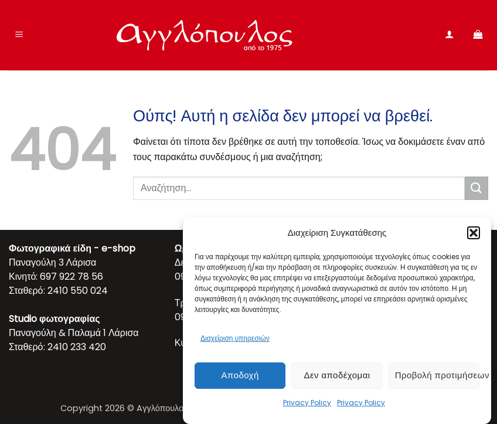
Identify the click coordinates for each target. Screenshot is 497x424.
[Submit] (476, 188)
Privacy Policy (307, 403)
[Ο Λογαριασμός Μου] (449, 35)
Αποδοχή (240, 375)
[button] (473, 233)
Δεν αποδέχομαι (337, 375)
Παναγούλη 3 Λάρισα (52, 262)
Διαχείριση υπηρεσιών (235, 338)
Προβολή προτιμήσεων (437, 375)
